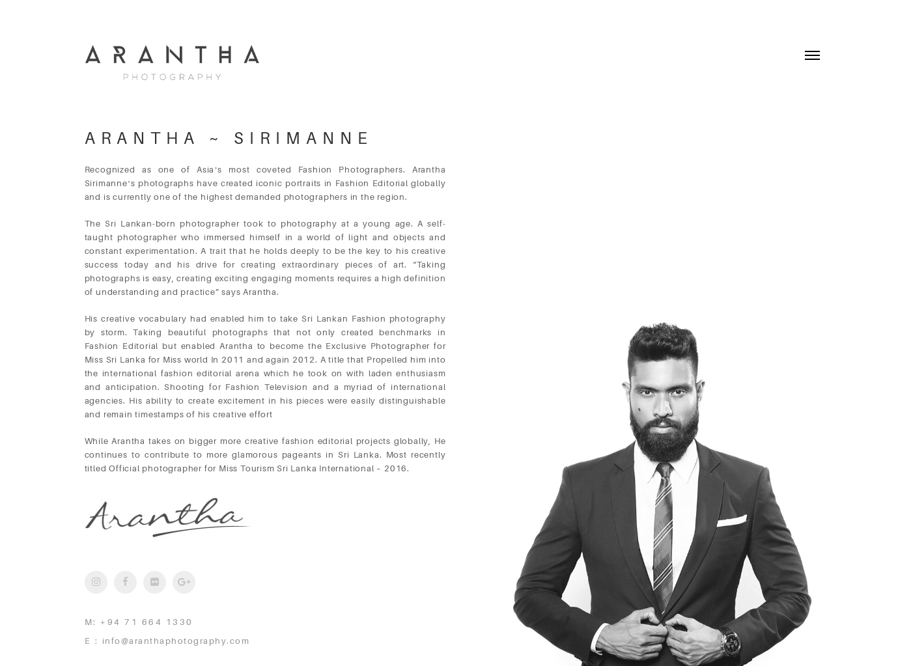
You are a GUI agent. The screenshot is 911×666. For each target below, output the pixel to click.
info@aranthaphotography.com (176, 640)
